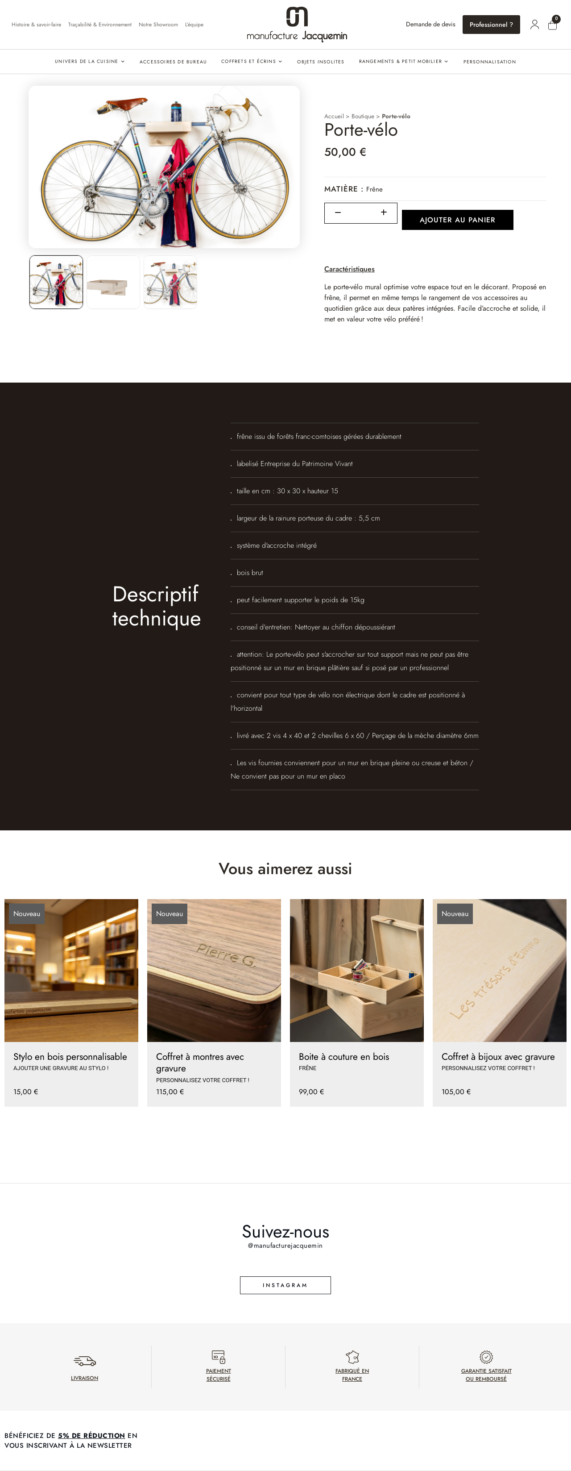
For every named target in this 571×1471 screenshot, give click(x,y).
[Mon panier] (552, 25)
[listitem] (56, 282)
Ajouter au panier (458, 220)
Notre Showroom (158, 25)
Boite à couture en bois (344, 1056)
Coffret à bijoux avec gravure (498, 1056)
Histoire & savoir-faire (36, 25)
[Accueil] (297, 24)
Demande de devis (430, 24)
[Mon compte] (534, 24)
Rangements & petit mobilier (400, 61)
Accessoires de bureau (173, 61)
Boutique (363, 116)
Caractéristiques (349, 269)
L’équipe (194, 25)
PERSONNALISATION (489, 61)
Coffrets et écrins (248, 61)
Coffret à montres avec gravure (200, 1062)
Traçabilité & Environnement (100, 25)
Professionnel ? (491, 24)
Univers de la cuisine (86, 61)
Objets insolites (320, 61)
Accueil (334, 116)
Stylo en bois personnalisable (70, 1056)
